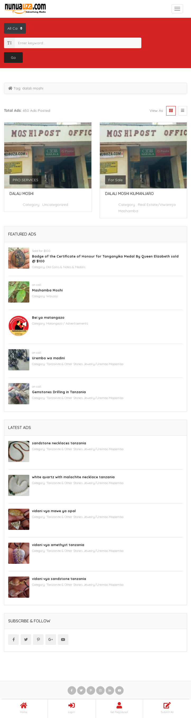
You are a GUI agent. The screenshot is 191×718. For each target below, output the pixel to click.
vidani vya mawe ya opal (54, 511)
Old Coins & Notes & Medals (65, 267)
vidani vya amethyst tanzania (58, 545)
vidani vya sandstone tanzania (59, 579)
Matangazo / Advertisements (67, 323)
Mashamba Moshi (47, 290)
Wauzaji (52, 296)
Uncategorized (55, 204)
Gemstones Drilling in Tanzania (59, 392)
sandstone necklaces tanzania (59, 443)
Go (13, 57)
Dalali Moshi (22, 193)
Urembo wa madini (48, 358)
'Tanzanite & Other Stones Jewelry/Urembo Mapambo (84, 364)
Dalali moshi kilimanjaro (129, 193)
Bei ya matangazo (48, 317)
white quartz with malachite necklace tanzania (73, 477)
